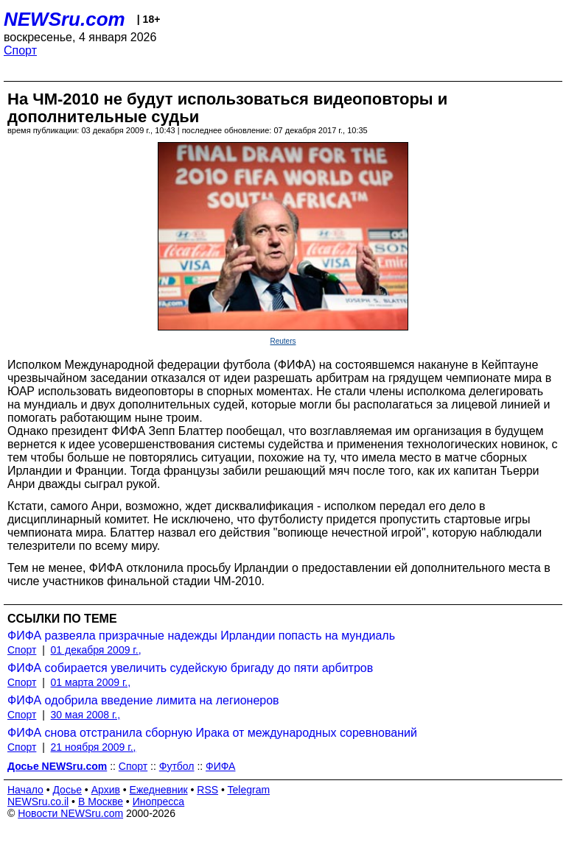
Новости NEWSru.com (70, 813)
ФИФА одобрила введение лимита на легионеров (143, 700)
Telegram (249, 790)
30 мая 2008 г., (86, 715)
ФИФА (220, 766)
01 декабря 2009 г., (96, 650)
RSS (207, 790)
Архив (105, 790)
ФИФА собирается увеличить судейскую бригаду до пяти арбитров (190, 668)
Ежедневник (159, 790)
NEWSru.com (64, 19)
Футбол (177, 766)
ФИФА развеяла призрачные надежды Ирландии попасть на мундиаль (201, 635)
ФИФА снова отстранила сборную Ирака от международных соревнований (212, 732)
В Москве (100, 801)
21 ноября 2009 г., (93, 747)
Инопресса (159, 801)
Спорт (20, 50)
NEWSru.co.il (38, 801)
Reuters (283, 341)
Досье (67, 790)
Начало (25, 790)
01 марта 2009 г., (91, 682)
